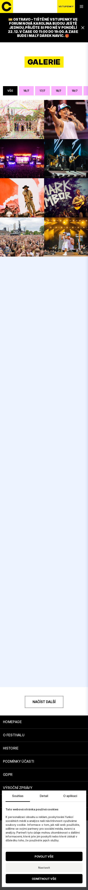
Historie (10, 748)
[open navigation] (81, 6)
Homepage (12, 722)
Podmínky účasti (18, 761)
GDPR (7, 775)
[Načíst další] (44, 702)
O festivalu (13, 735)
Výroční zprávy (17, 788)
